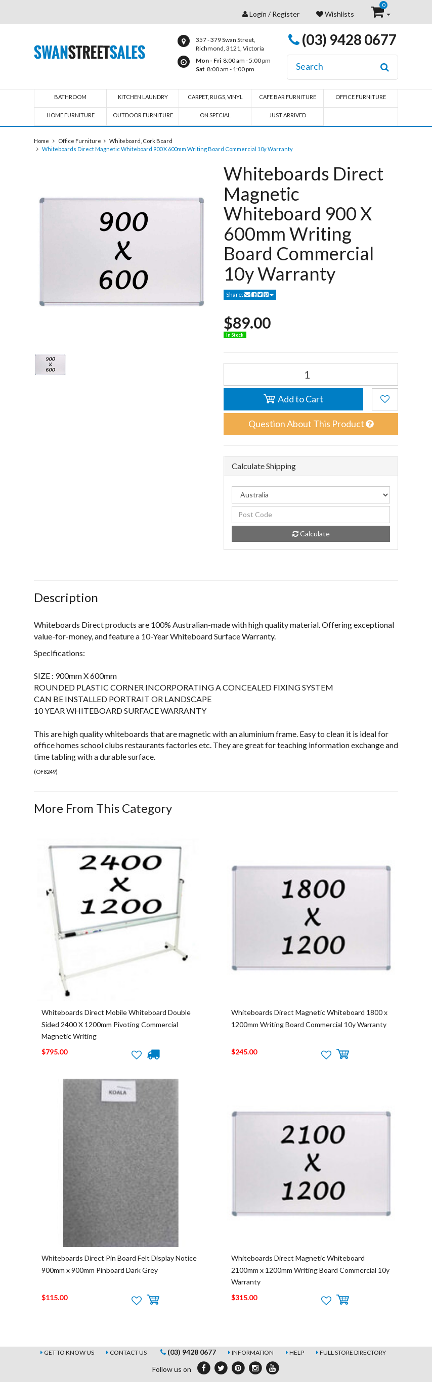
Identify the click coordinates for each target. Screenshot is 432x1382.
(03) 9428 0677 (342, 39)
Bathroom (70, 97)
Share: (250, 294)
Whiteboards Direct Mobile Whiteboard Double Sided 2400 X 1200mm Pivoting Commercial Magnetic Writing (116, 1024)
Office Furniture (360, 97)
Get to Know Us (69, 1352)
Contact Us (128, 1352)
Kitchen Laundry (143, 97)
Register (285, 14)
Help (296, 1352)
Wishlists (335, 14)
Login (258, 14)
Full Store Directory (353, 1352)
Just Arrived (287, 115)
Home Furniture (71, 115)
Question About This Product (310, 423)
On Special (215, 115)
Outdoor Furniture (143, 115)
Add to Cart (293, 398)
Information (253, 1352)
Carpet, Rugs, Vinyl (215, 97)
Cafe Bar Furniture (287, 97)
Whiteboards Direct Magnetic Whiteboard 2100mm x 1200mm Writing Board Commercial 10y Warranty (310, 1270)
